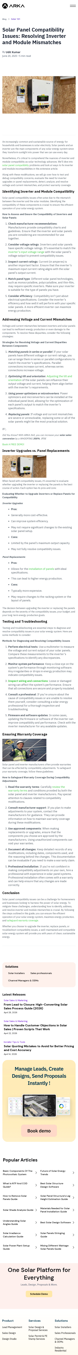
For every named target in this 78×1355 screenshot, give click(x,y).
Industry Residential (60, 1349)
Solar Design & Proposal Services (38, 1329)
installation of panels (41, 569)
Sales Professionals (65, 1333)
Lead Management (12, 1327)
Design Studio (9, 1338)
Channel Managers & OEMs (65, 1340)
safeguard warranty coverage (22, 920)
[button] (73, 6)
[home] (13, 6)
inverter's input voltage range (26, 252)
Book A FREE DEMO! (13, 444)
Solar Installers (63, 1327)
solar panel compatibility (15, 165)
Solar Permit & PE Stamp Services (38, 1337)
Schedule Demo (39, 1294)
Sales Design (9, 1333)
